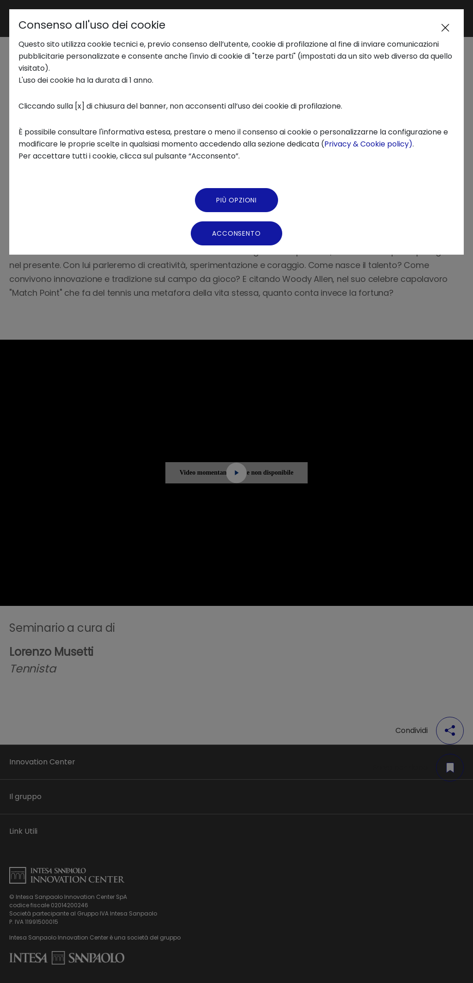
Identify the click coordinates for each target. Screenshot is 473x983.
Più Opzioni (236, 200)
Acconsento (236, 233)
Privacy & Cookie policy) (368, 144)
